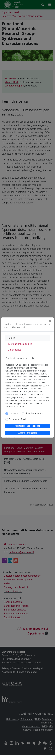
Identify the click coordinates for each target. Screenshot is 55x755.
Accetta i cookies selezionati (27, 426)
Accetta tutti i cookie (27, 433)
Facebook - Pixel (17, 419)
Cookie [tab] (11, 338)
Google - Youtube (34, 413)
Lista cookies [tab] (14, 349)
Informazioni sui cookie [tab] (20, 343)
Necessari (14, 413)
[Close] (50, 321)
